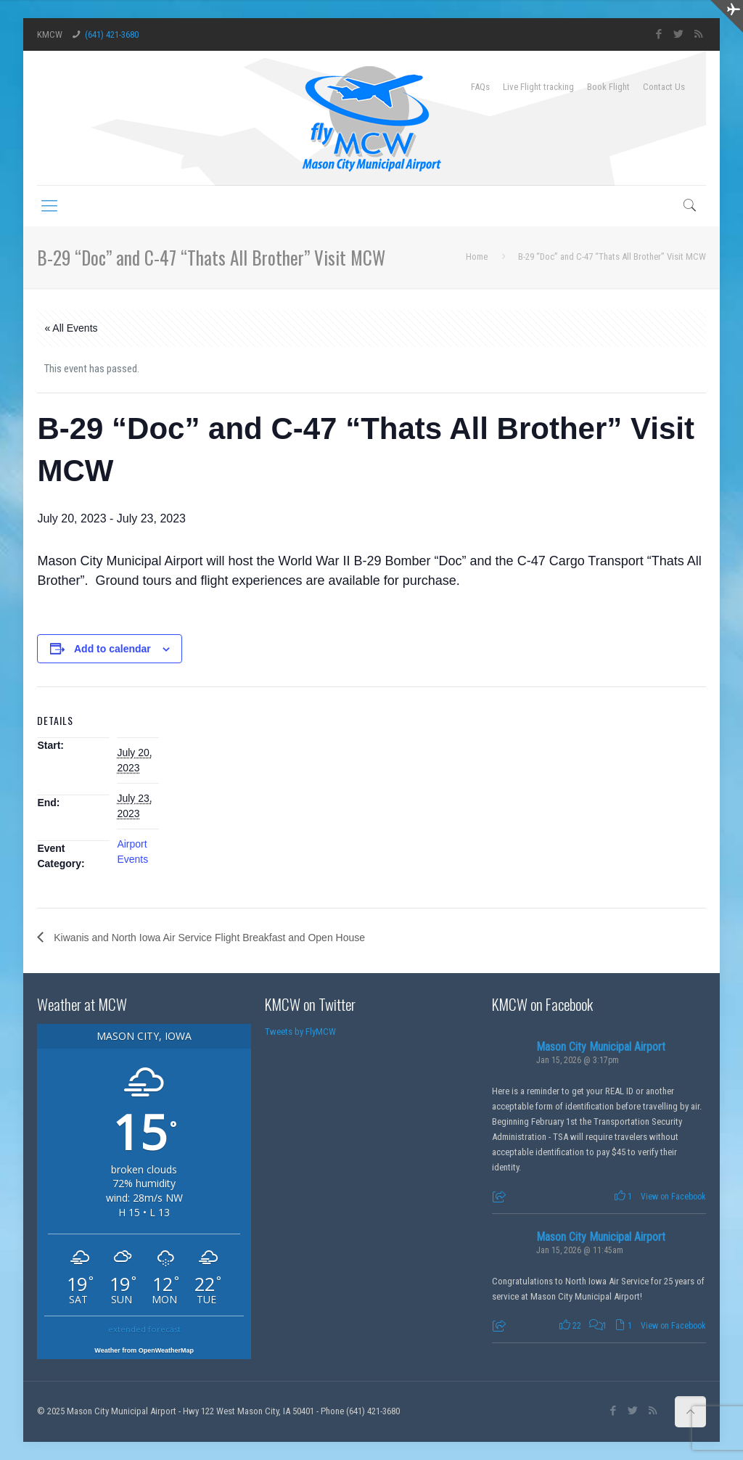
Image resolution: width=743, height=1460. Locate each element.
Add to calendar (112, 649)
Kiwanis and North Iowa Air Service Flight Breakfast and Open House (208, 937)
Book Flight (608, 86)
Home (477, 256)
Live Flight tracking (538, 86)
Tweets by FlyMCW (300, 1031)
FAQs (480, 86)
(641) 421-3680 (112, 34)
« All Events (70, 328)
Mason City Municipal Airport (600, 1047)
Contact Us (664, 86)
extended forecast (144, 1329)
